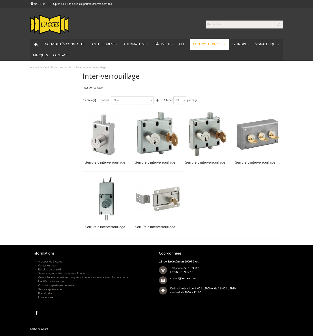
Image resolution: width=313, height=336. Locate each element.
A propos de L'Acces (50, 261)
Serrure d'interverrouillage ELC (259, 162)
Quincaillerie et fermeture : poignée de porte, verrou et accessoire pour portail (83, 277)
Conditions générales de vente (56, 285)
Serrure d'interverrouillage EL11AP (112, 162)
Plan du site (45, 293)
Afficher (168, 100)
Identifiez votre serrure (51, 281)
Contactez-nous (47, 265)
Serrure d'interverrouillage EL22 (209, 162)
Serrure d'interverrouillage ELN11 (111, 227)
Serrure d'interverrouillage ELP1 (160, 227)
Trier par (105, 100)
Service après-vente (50, 289)
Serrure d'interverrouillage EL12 (159, 162)
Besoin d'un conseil (49, 269)
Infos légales (45, 297)
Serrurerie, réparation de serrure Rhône (61, 273)
